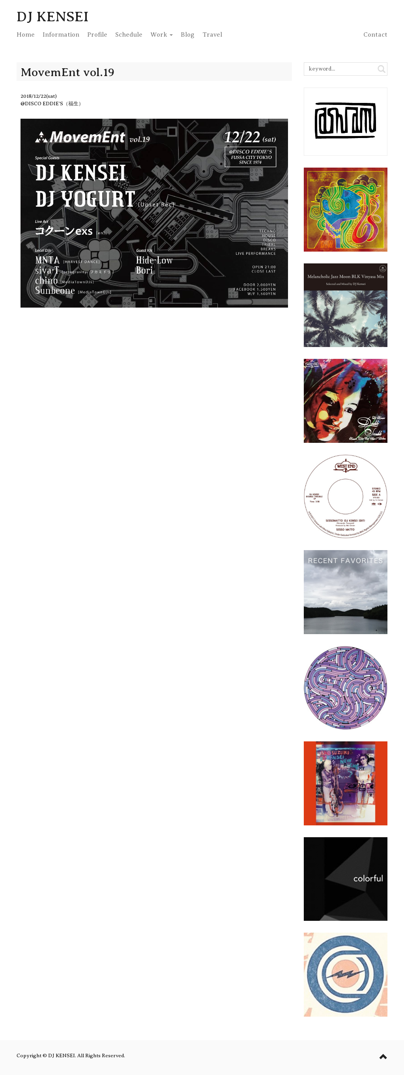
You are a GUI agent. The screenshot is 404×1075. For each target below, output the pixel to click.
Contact (375, 34)
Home (26, 34)
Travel (212, 34)
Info (61, 34)
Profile (97, 34)
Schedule (128, 34)
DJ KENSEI (53, 16)
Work (161, 34)
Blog (188, 34)
